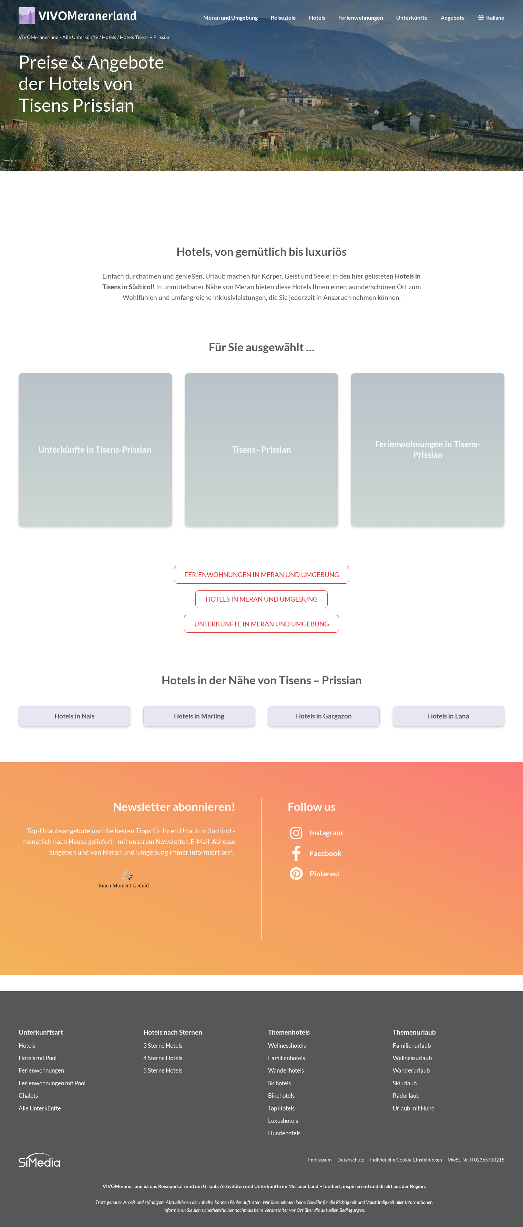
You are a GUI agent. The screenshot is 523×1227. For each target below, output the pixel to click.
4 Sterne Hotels (162, 1058)
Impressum (320, 1160)
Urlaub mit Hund (414, 1108)
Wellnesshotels (287, 1045)
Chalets (28, 1095)
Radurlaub (406, 1095)
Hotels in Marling (199, 716)
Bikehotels (281, 1095)
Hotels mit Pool (38, 1058)
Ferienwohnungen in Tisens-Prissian (427, 449)
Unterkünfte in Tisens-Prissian (95, 449)
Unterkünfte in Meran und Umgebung (261, 624)
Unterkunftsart (41, 1032)
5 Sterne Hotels (162, 1070)
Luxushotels (283, 1120)
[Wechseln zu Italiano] (491, 22)
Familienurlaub (412, 1045)
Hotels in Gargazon (324, 716)
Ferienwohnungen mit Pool (52, 1083)
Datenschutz (350, 1160)
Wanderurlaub (411, 1070)
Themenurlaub (414, 1032)
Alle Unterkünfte (40, 1108)
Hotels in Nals (74, 716)
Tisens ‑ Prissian (261, 449)
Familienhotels (286, 1058)
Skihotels (279, 1083)
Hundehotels (284, 1133)
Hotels (27, 1045)
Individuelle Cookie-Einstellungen (406, 1160)
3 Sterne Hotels (162, 1045)
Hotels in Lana (448, 716)
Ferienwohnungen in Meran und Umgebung (261, 575)
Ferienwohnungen (41, 1070)
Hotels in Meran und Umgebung (262, 599)
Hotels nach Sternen (172, 1032)
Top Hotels (281, 1108)
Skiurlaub (405, 1083)
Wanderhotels (286, 1070)
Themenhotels (289, 1032)
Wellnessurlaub (412, 1058)
